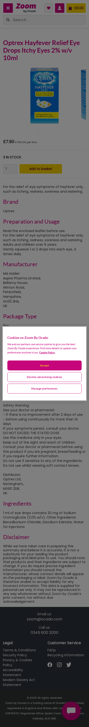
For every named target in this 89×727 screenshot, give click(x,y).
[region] (44, 363)
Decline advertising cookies (44, 376)
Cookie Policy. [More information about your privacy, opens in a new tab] (47, 352)
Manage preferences (44, 388)
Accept (44, 365)
